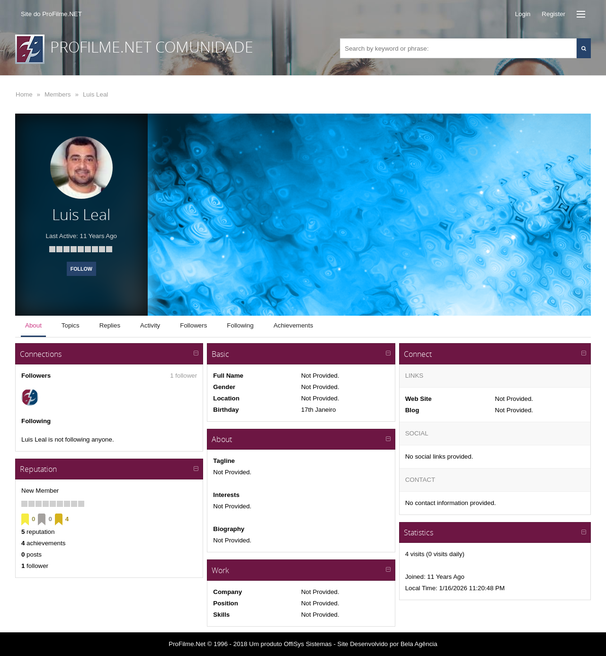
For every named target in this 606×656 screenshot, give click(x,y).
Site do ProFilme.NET (51, 14)
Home (24, 94)
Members (58, 94)
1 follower (183, 375)
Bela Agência (419, 643)
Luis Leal (95, 94)
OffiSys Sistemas (307, 643)
